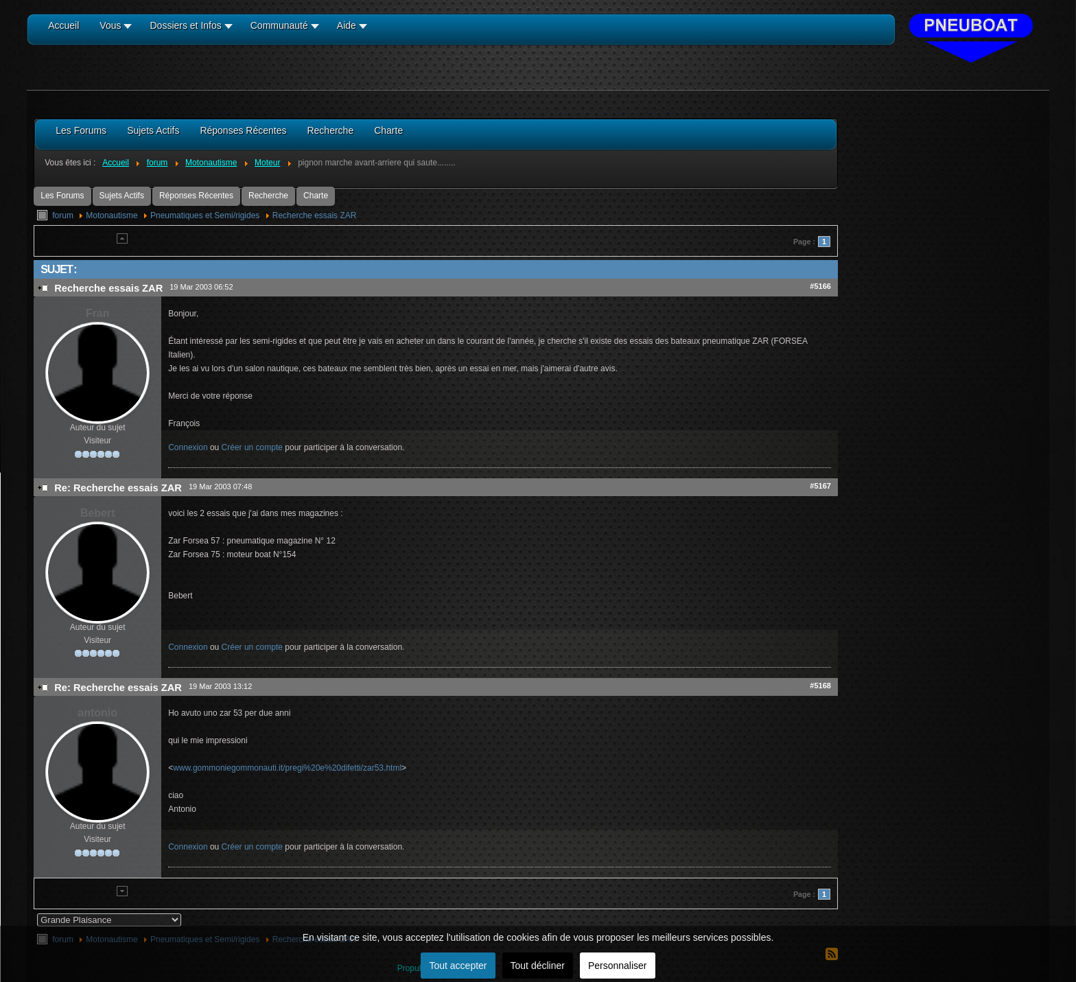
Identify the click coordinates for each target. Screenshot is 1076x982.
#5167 (820, 486)
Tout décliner (538, 965)
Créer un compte (252, 447)
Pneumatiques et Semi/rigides (204, 215)
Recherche (268, 195)
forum (62, 215)
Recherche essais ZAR (314, 215)
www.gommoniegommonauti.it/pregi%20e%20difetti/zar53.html (287, 768)
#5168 (820, 685)
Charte (315, 195)
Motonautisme (111, 215)
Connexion (187, 447)
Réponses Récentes (196, 195)
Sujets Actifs (122, 195)
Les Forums (62, 195)
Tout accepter (458, 965)
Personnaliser (617, 965)
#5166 (820, 286)
